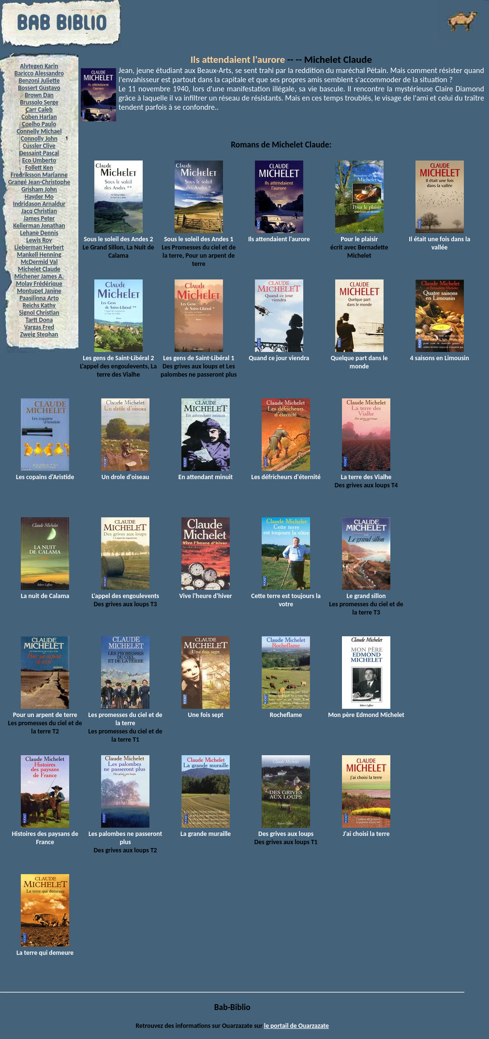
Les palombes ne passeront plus (125, 833)
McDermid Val (39, 261)
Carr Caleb (39, 109)
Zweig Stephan (39, 334)
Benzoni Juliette (38, 80)
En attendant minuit (205, 473)
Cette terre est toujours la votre (286, 596)
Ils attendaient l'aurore (238, 59)
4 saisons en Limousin (439, 354)
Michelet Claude (39, 269)
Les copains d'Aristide (45, 473)
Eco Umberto (39, 160)
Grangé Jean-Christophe (39, 182)
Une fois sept (205, 710)
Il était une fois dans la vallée (439, 239)
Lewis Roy (39, 240)
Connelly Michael (38, 131)
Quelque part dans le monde (359, 358)
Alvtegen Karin (39, 66)
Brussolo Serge (39, 102)
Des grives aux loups (285, 829)
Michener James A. (39, 276)
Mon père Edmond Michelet (366, 710)
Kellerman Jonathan (39, 225)
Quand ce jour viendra (279, 354)
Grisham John (39, 189)
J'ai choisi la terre (366, 829)
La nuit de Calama (45, 592)
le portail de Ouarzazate (296, 1026)
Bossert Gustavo (39, 87)
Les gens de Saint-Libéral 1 (198, 354)
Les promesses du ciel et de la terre (126, 714)
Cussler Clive (39, 145)
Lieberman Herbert (39, 247)
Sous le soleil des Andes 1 (198, 235)
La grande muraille (205, 829)
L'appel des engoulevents (125, 592)
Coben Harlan (39, 116)
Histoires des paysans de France (45, 833)
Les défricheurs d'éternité (285, 473)
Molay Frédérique (39, 283)
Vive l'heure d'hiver (205, 592)
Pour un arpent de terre (45, 710)
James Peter (39, 218)
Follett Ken (39, 167)
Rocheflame (286, 710)
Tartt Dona (39, 319)
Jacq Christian (39, 211)
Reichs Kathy (39, 305)
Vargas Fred (39, 327)
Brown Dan (39, 95)
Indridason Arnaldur (39, 203)
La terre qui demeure (45, 948)
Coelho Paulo (39, 124)
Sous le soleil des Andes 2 (118, 235)
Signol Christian (39, 312)
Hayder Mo (39, 196)
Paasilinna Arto (39, 298)
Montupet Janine (39, 290)
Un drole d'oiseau (125, 473)
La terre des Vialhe (366, 473)
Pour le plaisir (359, 235)
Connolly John (39, 138)
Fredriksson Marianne (39, 174)
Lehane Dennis (39, 232)
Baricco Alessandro (39, 73)
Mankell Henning (39, 254)
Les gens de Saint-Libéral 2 (118, 354)
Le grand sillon (366, 592)
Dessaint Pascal (39, 153)
